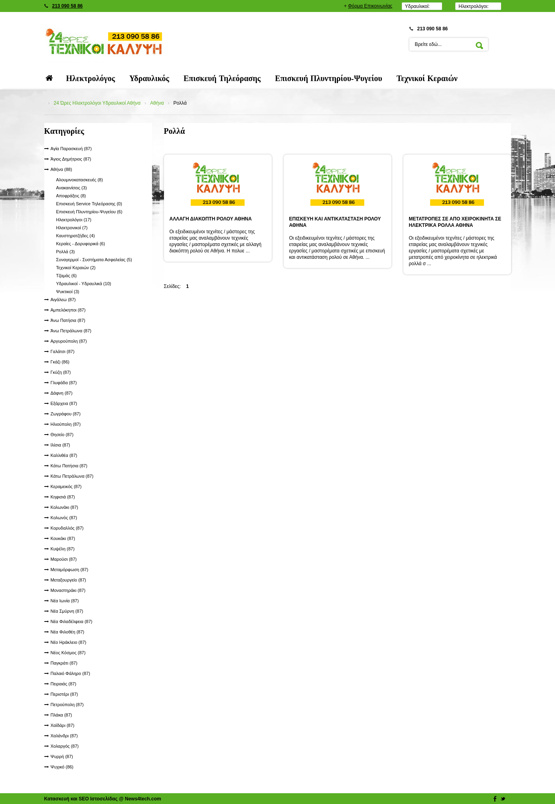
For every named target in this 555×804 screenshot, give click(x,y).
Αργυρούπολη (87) (69, 341)
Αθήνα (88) (61, 169)
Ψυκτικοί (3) (67, 291)
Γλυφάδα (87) (64, 382)
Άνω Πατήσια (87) (68, 320)
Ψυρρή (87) (62, 756)
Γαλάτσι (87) (63, 351)
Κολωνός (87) (64, 517)
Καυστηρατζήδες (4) (75, 235)
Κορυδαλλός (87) (67, 528)
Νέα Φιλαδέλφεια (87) (72, 621)
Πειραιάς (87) (64, 683)
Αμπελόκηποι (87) (68, 310)
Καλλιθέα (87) (64, 455)
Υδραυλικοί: (417, 6)
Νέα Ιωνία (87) (65, 600)
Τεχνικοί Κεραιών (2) (76, 267)
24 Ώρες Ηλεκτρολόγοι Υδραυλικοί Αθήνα (97, 103)
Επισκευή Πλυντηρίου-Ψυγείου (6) (89, 211)
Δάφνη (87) (62, 393)
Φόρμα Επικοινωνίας (370, 6)
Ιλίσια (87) (60, 445)
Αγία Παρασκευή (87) (71, 148)
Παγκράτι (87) (64, 663)
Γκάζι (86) (60, 361)
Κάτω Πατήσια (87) (69, 465)
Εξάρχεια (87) (64, 403)
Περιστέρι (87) (64, 694)
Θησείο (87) (62, 434)
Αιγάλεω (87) (63, 299)
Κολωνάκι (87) (64, 507)
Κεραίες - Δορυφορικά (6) (80, 243)
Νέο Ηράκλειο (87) (69, 642)
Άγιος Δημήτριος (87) (71, 159)
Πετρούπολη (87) (67, 704)
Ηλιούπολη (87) (66, 424)
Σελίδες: (172, 286)
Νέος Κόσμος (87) (68, 652)
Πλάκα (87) (61, 715)
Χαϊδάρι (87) (63, 725)
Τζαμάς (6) (66, 275)
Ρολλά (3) (65, 251)
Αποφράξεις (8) (71, 195)
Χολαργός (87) (65, 746)
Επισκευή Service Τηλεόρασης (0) (89, 203)
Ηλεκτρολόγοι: (473, 6)
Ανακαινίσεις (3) (71, 187)
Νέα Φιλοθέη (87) (68, 631)
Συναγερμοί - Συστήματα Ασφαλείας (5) (94, 259)
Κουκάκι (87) (63, 538)
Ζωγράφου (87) (66, 413)
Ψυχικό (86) (62, 766)
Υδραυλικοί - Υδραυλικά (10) (83, 283)
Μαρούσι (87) (64, 559)
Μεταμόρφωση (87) (70, 569)
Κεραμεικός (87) (66, 486)
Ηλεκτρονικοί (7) (72, 227)
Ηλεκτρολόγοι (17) (74, 219)
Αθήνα (157, 103)
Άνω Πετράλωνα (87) (71, 330)
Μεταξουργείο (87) (68, 580)
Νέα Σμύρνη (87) (67, 611)
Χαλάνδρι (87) (64, 735)
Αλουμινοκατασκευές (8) (79, 179)
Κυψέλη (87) (63, 548)
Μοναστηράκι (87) (68, 590)
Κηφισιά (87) (63, 496)
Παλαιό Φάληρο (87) (70, 673)
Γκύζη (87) (61, 372)
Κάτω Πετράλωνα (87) (72, 476)
